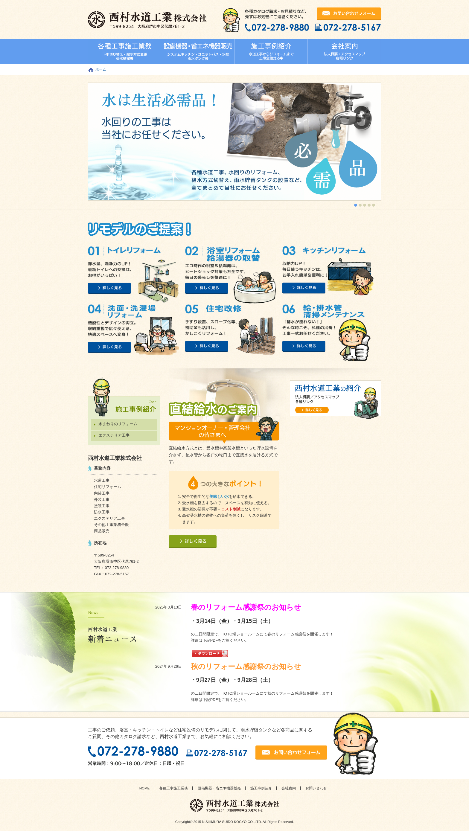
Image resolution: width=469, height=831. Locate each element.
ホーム (100, 69)
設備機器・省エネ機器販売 (219, 788)
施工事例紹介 (261, 788)
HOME (144, 788)
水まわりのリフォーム (117, 424)
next (364, 140)
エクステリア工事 (114, 435)
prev (104, 140)
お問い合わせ (316, 788)
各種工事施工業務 (173, 788)
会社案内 (288, 788)
